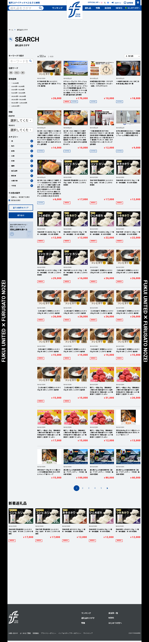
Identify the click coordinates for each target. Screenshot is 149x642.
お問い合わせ (13, 633)
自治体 (108, 7)
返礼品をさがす (88, 617)
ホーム (11, 30)
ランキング (57, 7)
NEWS (119, 8)
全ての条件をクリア (20, 207)
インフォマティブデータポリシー (69, 633)
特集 (98, 7)
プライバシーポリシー (48, 633)
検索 (40, 8)
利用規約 (36, 633)
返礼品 (88, 7)
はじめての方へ (115, 622)
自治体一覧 (113, 613)
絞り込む (20, 215)
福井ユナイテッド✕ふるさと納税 (24, 2)
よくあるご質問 (25, 633)
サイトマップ (88, 633)
